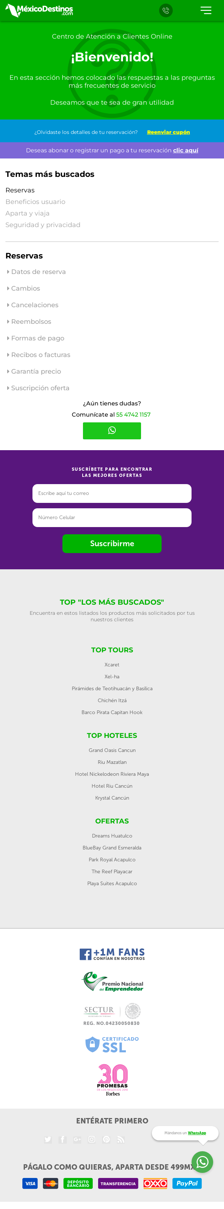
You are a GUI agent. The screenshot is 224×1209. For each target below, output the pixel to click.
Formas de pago (35, 338)
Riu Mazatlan (112, 762)
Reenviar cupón (168, 132)
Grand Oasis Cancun (112, 750)
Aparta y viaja (27, 213)
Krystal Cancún (112, 798)
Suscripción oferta (38, 388)
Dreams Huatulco (112, 836)
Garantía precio (34, 371)
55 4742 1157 (133, 414)
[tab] (112, 273)
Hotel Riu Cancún (112, 786)
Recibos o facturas (38, 355)
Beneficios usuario (35, 202)
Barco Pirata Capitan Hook (112, 712)
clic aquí (185, 150)
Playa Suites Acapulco (112, 883)
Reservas (20, 190)
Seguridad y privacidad (42, 225)
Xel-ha (112, 677)
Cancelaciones (32, 305)
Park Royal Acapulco (112, 860)
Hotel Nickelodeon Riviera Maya (112, 774)
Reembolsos (29, 322)
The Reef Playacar (112, 872)
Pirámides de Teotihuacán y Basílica (112, 689)
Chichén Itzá (112, 700)
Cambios (23, 288)
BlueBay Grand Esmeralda (112, 848)
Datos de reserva (36, 272)
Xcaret (112, 665)
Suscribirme (112, 543)
